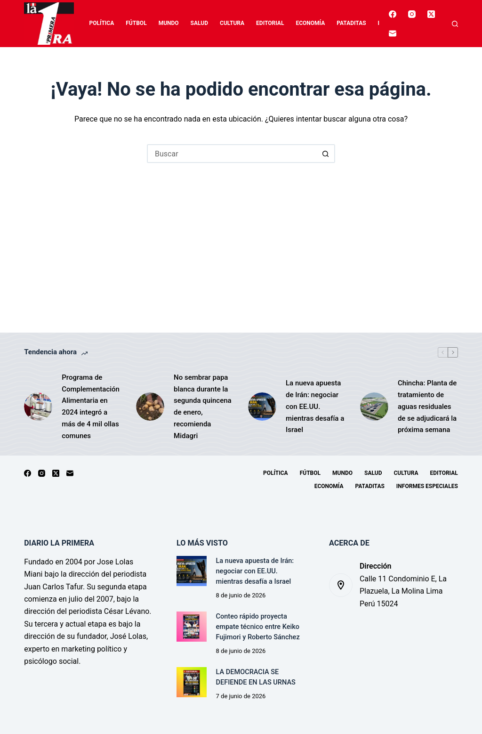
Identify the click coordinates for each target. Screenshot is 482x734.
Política (101, 23)
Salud (199, 23)
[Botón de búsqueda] (325, 153)
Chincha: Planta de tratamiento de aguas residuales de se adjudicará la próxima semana (427, 406)
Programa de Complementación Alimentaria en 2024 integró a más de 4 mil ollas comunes (91, 406)
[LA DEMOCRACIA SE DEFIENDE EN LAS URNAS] (191, 682)
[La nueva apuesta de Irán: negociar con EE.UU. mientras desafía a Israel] (262, 406)
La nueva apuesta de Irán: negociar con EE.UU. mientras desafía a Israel (315, 406)
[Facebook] (392, 14)
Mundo (169, 23)
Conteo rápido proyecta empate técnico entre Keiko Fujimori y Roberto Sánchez (258, 626)
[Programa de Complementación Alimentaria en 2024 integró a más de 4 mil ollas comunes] (38, 406)
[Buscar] (455, 24)
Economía (310, 23)
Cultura (232, 23)
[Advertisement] (241, 234)
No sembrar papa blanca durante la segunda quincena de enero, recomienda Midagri (203, 406)
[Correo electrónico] (392, 33)
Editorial (270, 23)
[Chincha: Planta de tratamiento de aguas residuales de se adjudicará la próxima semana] (374, 406)
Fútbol (136, 23)
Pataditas (351, 23)
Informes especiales (427, 486)
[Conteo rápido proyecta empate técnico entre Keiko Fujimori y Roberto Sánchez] (191, 626)
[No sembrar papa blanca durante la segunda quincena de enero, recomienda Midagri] (150, 406)
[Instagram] (412, 14)
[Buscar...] (231, 153)
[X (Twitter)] (431, 14)
